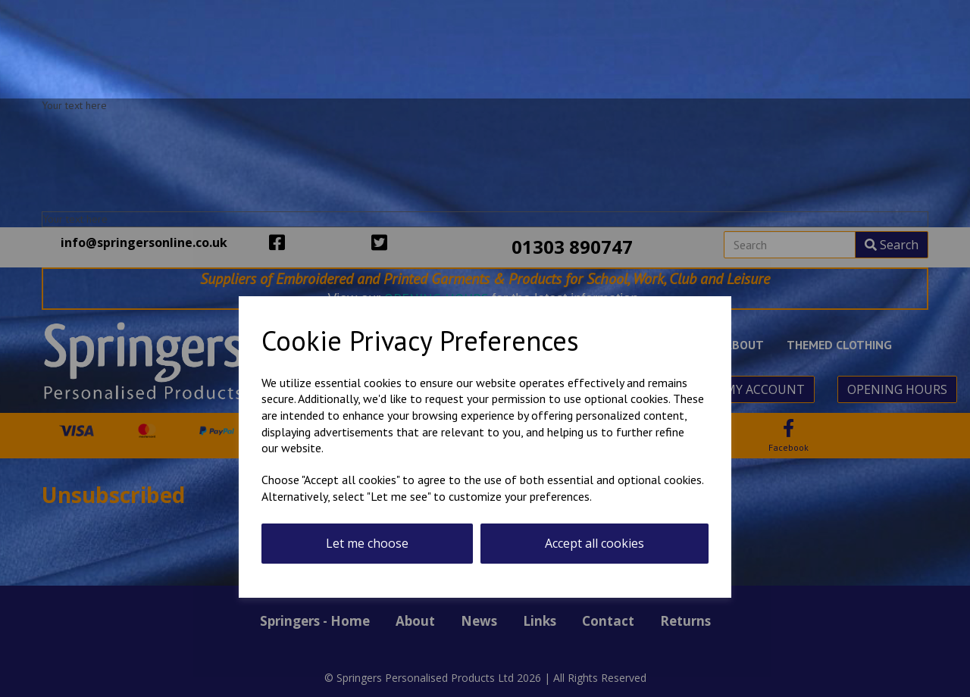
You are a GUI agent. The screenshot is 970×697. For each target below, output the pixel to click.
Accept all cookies (594, 543)
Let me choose (367, 543)
